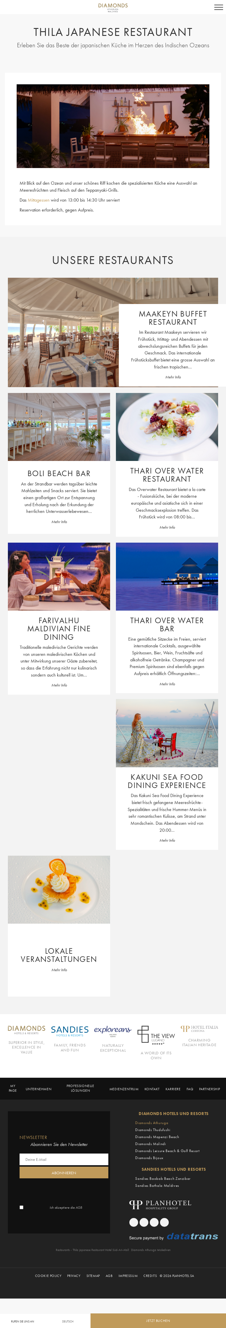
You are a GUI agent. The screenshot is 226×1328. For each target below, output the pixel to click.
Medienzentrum (124, 1118)
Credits (150, 1305)
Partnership (209, 1118)
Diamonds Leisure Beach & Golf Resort (167, 1179)
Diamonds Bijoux (149, 1186)
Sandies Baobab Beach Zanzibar (163, 1207)
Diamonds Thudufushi (152, 1158)
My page (13, 1117)
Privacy (73, 1305)
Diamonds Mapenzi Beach (157, 1165)
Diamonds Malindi (150, 1172)
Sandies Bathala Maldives (157, 1214)
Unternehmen (39, 1118)
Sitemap (93, 1305)
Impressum (128, 1305)
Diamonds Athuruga (151, 1151)
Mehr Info (173, 382)
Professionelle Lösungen (80, 1117)
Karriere (173, 1118)
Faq (190, 1118)
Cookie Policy (48, 1305)
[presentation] (64, 1220)
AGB (79, 1236)
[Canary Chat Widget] (188, 1302)
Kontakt (152, 1118)
